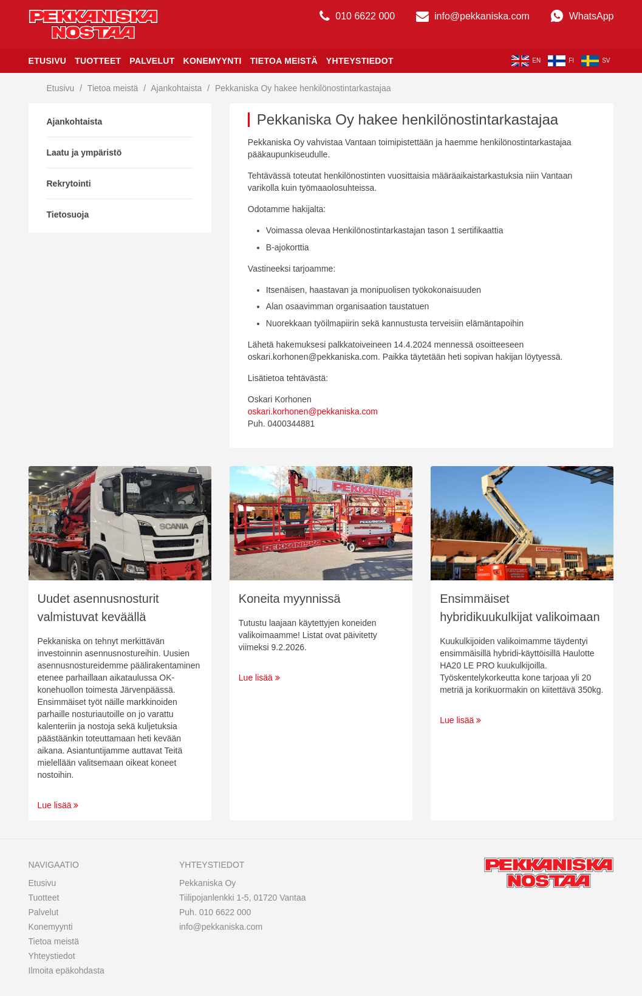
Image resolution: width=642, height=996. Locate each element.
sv (595, 60)
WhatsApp (581, 16)
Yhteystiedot (360, 61)
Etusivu (48, 61)
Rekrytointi (69, 183)
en (526, 60)
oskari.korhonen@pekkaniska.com (313, 411)
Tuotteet (98, 61)
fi (561, 60)
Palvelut (151, 61)
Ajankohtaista (176, 88)
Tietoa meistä (284, 61)
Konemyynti (212, 61)
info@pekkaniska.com (473, 16)
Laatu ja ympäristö (84, 152)
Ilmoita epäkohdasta (66, 970)
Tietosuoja (68, 214)
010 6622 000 (357, 16)
